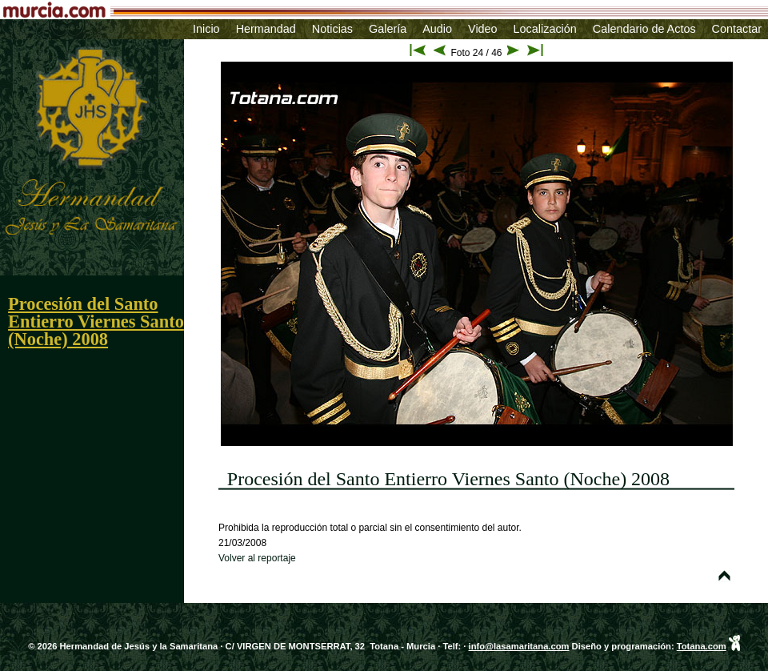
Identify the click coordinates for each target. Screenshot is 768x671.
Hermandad (266, 28)
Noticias (332, 28)
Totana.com (701, 646)
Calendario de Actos (644, 28)
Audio (437, 28)
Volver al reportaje (257, 558)
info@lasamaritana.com (519, 646)
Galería (387, 28)
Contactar (737, 28)
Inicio (206, 28)
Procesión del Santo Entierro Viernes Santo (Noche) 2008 (96, 321)
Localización (545, 28)
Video (483, 28)
